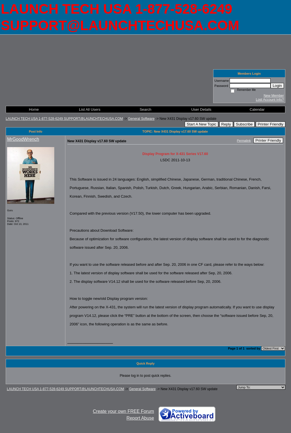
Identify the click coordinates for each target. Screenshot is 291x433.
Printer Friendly (270, 124)
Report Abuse (140, 418)
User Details (201, 109)
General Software (141, 119)
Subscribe (244, 124)
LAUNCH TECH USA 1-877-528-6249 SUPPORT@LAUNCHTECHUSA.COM (64, 119)
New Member (274, 96)
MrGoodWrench (23, 139)
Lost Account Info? (270, 100)
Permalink (244, 140)
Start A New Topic (201, 124)
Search (145, 109)
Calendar (257, 109)
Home (34, 109)
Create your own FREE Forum (123, 411)
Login (277, 85)
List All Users (89, 109)
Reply (226, 124)
